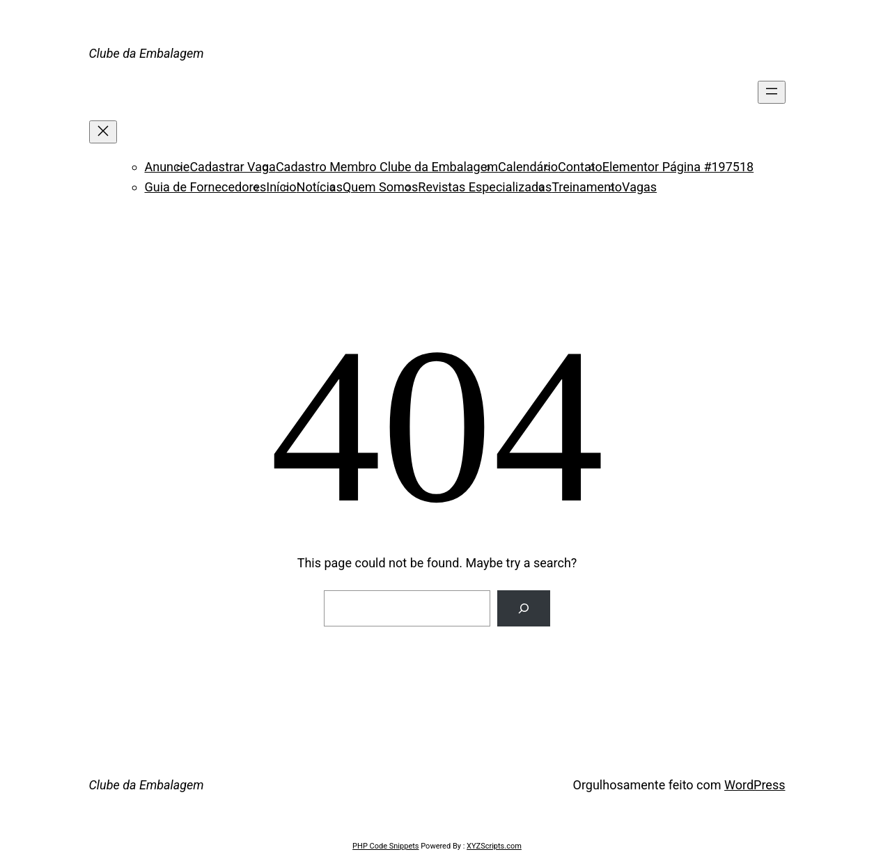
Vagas (639, 187)
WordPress (754, 785)
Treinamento (587, 187)
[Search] (523, 608)
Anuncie (167, 166)
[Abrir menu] (772, 92)
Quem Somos (380, 187)
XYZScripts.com (494, 846)
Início (281, 187)
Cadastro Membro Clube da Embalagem (387, 166)
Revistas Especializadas (485, 187)
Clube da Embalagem (146, 53)
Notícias (320, 187)
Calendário (528, 166)
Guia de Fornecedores (206, 187)
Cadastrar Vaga (232, 166)
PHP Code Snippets (385, 846)
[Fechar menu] (103, 131)
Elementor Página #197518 (678, 166)
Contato (580, 166)
